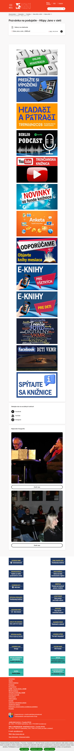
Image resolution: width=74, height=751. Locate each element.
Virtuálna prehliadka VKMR (17, 693)
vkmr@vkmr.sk (18, 731)
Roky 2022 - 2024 (37, 14)
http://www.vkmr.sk (18, 734)
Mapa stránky (48, 3)
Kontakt (11, 701)
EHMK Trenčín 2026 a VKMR (17, 689)
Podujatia (28, 14)
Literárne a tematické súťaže (17, 703)
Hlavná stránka (12, 14)
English (61, 3)
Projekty (11, 709)
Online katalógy (13, 683)
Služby (11, 681)
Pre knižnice (12, 687)
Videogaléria (13, 699)
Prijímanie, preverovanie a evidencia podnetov (23, 707)
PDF (51, 31)
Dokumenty (21, 14)
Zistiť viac (37, 487)
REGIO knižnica (13, 691)
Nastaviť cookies (49, 749)
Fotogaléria (12, 697)
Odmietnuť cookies (36, 749)
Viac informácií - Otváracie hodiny (19, 737)
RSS (54, 3)
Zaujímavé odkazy (14, 704)
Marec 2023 (47, 14)
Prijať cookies (24, 749)
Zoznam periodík (14, 695)
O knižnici (12, 679)
